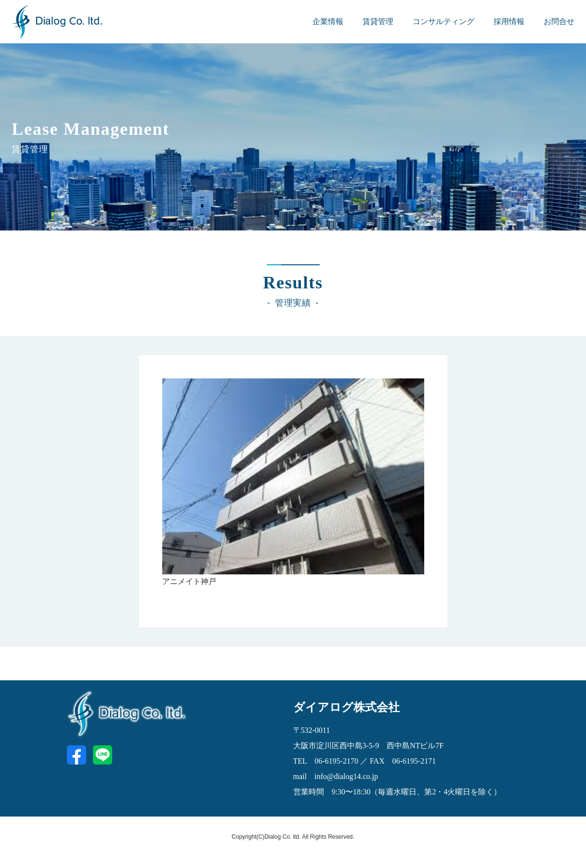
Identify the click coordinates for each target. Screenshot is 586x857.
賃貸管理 (378, 21)
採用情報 (509, 21)
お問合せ (559, 21)
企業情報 (328, 21)
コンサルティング (443, 21)
